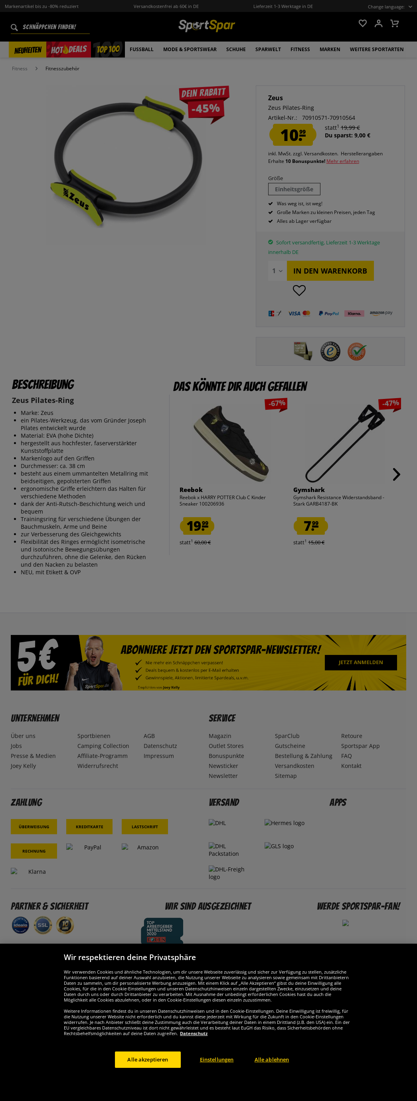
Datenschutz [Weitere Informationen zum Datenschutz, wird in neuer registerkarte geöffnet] (194, 1044)
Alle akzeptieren (147, 1069)
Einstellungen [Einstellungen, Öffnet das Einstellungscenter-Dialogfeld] (217, 1069)
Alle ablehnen (272, 1069)
